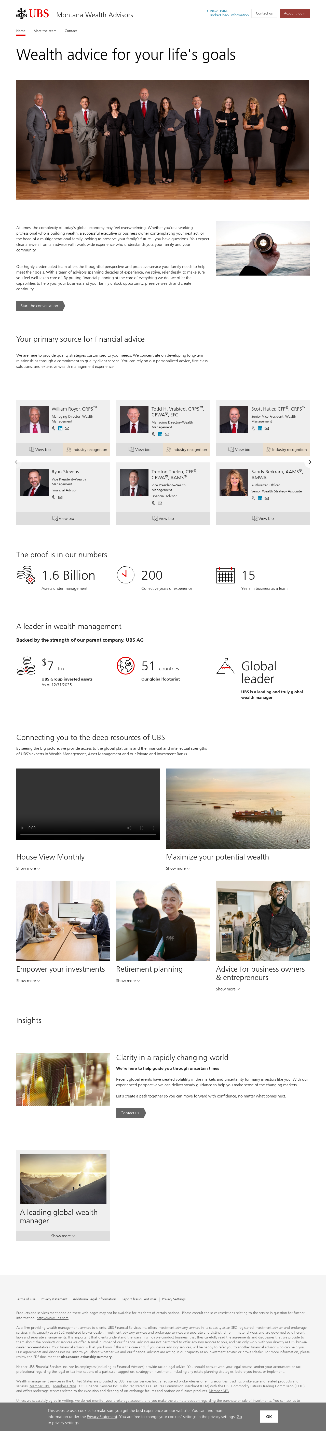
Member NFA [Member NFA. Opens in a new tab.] (219, 1391)
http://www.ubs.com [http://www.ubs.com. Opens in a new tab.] (53, 1318)
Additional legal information (94, 1299)
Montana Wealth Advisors (94, 15)
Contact (71, 31)
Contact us (264, 13)
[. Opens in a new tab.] (32, 13)
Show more (28, 869)
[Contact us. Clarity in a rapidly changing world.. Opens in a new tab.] (131, 1113)
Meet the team (45, 31)
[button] (67, 428)
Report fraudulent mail (139, 1299)
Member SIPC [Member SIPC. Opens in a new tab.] (40, 1386)
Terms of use (25, 1299)
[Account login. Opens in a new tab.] (295, 13)
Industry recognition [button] (88, 450)
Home (20, 30)
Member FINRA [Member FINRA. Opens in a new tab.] (64, 1386)
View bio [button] (46, 450)
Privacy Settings (173, 1299)
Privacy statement (54, 1299)
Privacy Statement (102, 1416)
